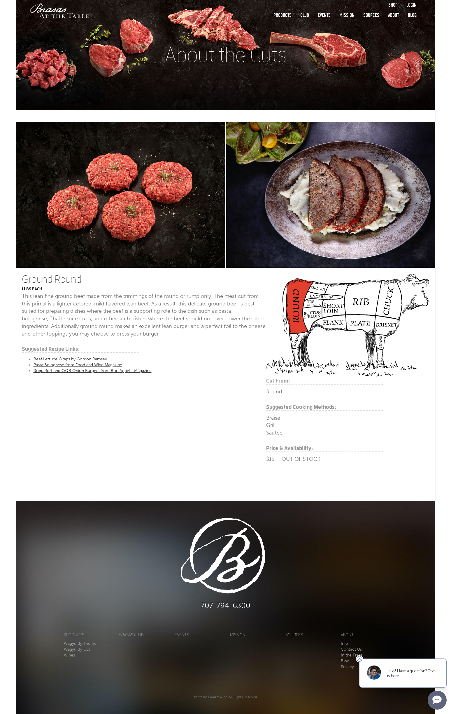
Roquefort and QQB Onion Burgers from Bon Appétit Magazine (93, 370)
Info (344, 643)
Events (324, 15)
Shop (393, 5)
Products (282, 15)
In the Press (351, 655)
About (393, 15)
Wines (69, 655)
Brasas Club (131, 635)
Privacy (347, 666)
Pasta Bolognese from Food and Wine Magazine (78, 364)
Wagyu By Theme (80, 643)
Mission (347, 15)
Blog (412, 15)
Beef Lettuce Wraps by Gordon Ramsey (70, 359)
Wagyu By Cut (77, 649)
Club (304, 15)
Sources (371, 15)
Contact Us (351, 649)
